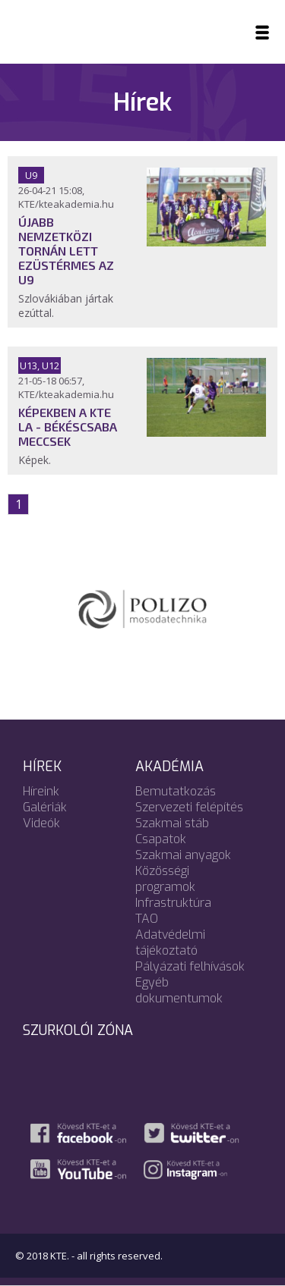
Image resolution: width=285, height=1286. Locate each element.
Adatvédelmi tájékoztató (170, 942)
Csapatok (160, 839)
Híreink (41, 791)
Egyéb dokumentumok (179, 990)
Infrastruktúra (173, 903)
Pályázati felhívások (190, 966)
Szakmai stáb (172, 823)
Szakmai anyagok (183, 855)
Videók (41, 823)
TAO (146, 919)
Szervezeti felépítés (189, 807)
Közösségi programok (165, 879)
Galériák (45, 807)
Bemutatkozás (175, 791)
